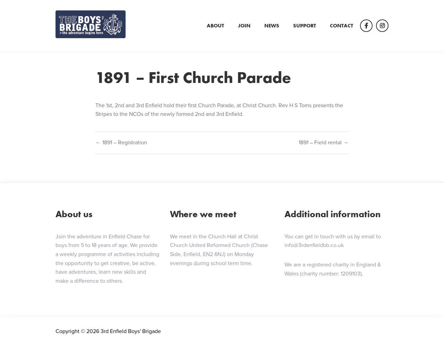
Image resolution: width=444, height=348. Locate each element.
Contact (341, 25)
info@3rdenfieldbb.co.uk (314, 245)
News (271, 25)
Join (244, 25)
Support (304, 25)
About (215, 25)
